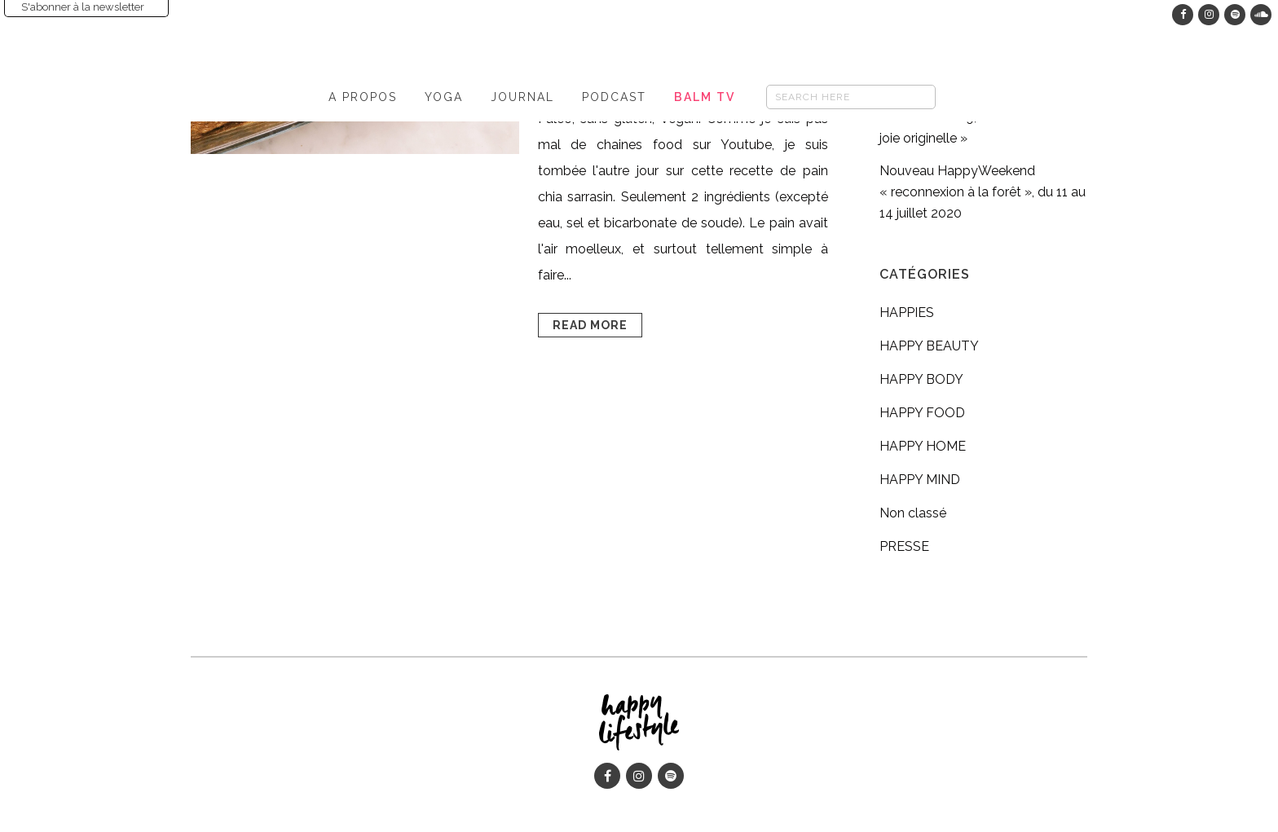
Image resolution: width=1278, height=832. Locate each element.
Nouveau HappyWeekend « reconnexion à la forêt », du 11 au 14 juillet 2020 (982, 192)
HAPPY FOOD (922, 412)
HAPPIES (906, 312)
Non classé (912, 513)
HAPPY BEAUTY (929, 346)
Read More (590, 325)
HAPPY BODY (921, 379)
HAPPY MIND (919, 479)
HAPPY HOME (922, 446)
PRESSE (904, 546)
